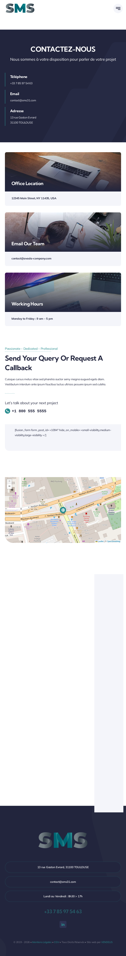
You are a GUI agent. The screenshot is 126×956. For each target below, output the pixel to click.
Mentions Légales (41, 941)
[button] (63, 509)
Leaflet (99, 541)
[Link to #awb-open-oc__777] (118, 8)
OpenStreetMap (113, 541)
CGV (56, 941)
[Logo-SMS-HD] (20, 3)
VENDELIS (107, 941)
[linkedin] (63, 923)
